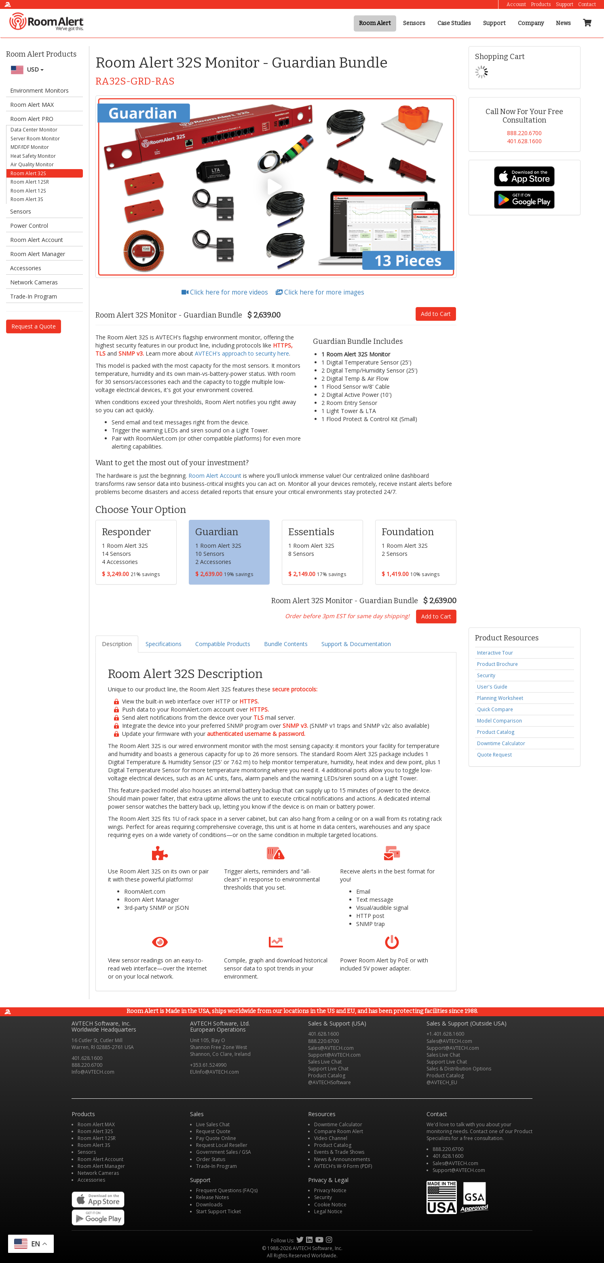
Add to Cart (436, 314)
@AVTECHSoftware (329, 1082)
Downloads (209, 1204)
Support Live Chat (328, 1068)
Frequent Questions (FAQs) (227, 1190)
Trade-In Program (33, 296)
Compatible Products (222, 644)
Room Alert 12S (28, 190)
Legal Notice (328, 1211)
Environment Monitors (39, 90)
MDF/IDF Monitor (30, 147)
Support (564, 4)
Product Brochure (497, 664)
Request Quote (213, 1131)
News (563, 23)
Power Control (29, 225)
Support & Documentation (356, 644)
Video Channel (330, 1138)
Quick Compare (495, 709)
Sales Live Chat (325, 1061)
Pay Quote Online (216, 1138)
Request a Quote (33, 326)
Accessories (25, 268)
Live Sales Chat (213, 1124)
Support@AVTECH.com (334, 1054)
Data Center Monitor (34, 129)
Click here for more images (320, 292)
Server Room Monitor (35, 138)
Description (117, 644)
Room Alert (375, 23)
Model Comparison (499, 720)
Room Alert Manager (37, 254)
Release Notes (212, 1197)
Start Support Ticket (218, 1211)
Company (531, 23)
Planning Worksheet (500, 698)
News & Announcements (342, 1159)
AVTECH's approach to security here (242, 353)
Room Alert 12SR (30, 181)
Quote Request (494, 754)
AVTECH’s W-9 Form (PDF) (343, 1166)
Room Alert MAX (32, 104)
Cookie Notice (330, 1204)
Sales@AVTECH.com (331, 1048)
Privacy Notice (330, 1190)
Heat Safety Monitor (33, 156)
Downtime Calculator (501, 743)
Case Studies (454, 23)
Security (486, 675)
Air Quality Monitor (32, 164)
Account (516, 4)
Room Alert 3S (27, 199)
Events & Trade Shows (339, 1152)
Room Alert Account (36, 240)
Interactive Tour (495, 652)
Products (541, 4)
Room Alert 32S (28, 173)
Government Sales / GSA (223, 1152)
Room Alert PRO (31, 119)
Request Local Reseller (221, 1145)
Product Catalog (496, 732)
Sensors (414, 23)
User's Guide (492, 686)
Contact (587, 4)
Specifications (164, 644)
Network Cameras (34, 282)
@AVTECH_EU (442, 1082)
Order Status (210, 1159)
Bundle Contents (286, 644)
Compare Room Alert (338, 1131)
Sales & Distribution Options (459, 1068)
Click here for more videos (226, 292)
